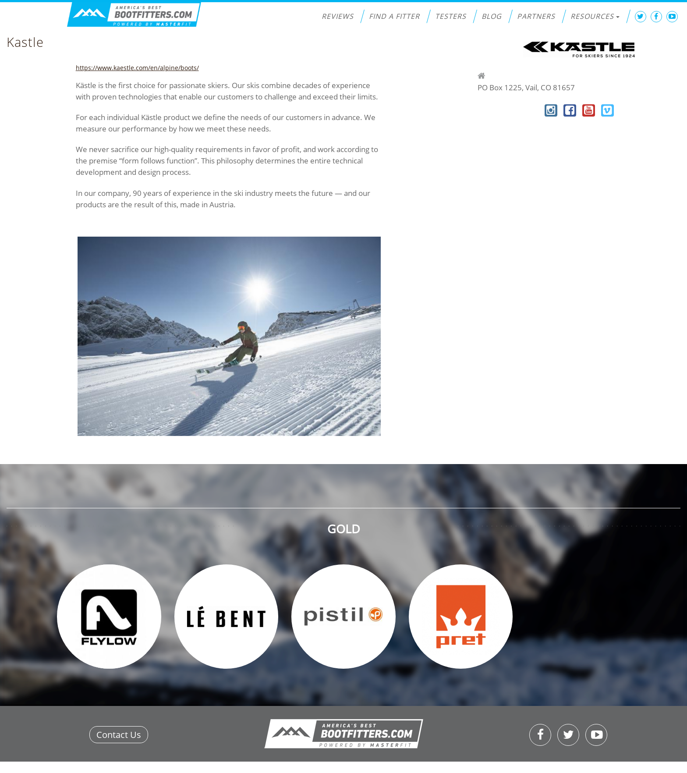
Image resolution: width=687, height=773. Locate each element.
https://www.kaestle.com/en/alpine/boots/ (137, 68)
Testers (450, 16)
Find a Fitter (394, 16)
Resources (595, 16)
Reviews (338, 16)
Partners (536, 16)
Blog (492, 16)
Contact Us (118, 735)
